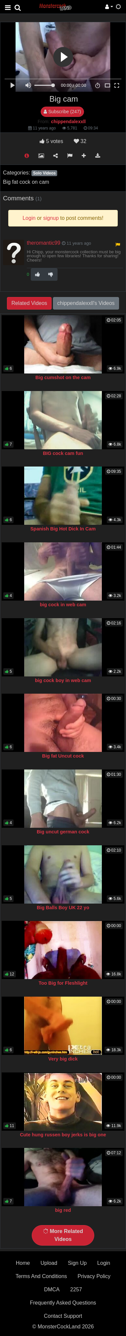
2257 (76, 1289)
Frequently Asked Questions (63, 1303)
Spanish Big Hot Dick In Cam (63, 528)
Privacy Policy (94, 1276)
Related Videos (29, 303)
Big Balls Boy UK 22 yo (63, 907)
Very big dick (63, 1059)
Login (103, 1263)
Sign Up (77, 1263)
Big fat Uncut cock (63, 756)
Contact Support (63, 1316)
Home (23, 1263)
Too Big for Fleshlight (63, 983)
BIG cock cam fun (63, 453)
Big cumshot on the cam (63, 377)
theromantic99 (43, 243)
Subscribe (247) (62, 111)
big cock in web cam (63, 604)
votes (51, 141)
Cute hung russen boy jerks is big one (63, 1134)
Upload (48, 1263)
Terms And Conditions (41, 1276)
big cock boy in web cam (63, 680)
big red (63, 1210)
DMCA (52, 1289)
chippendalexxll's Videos (86, 303)
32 (80, 141)
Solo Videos (44, 173)
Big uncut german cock (63, 831)
